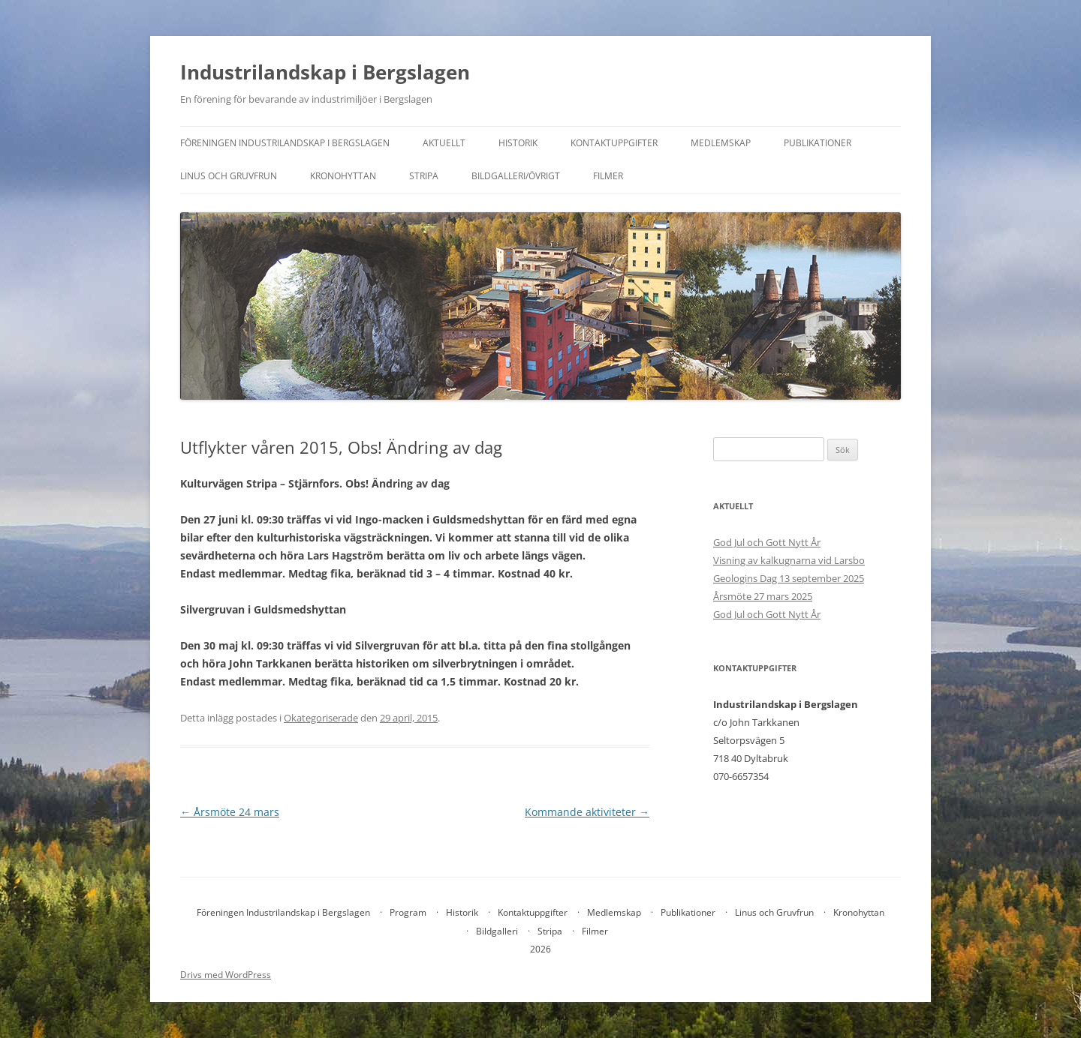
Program (408, 912)
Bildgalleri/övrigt (515, 176)
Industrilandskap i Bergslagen (325, 72)
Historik (517, 142)
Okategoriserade (321, 717)
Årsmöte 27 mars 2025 (762, 596)
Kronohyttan (343, 176)
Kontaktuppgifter (614, 142)
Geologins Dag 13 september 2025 (788, 578)
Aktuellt (444, 142)
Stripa (423, 176)
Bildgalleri (497, 931)
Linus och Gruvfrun (228, 176)
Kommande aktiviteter (587, 812)
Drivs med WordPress (225, 974)
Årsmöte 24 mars (229, 812)
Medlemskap (721, 142)
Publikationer (817, 142)
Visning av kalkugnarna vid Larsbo (789, 560)
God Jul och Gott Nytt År (767, 542)
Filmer (608, 176)
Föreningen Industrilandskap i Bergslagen (285, 142)
